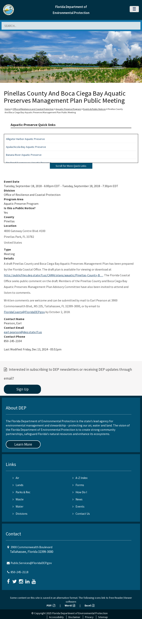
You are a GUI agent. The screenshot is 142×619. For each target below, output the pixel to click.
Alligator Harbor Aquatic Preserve (25, 139)
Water (18, 506)
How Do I (79, 492)
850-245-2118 (19, 572)
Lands (18, 485)
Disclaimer (74, 617)
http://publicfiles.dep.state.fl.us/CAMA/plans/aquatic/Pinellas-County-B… (53, 275)
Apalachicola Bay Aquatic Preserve (26, 147)
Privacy (89, 617)
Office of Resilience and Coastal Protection (33, 109)
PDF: (51, 605)
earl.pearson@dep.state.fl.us (23, 332)
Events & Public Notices (94, 109)
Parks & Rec (21, 492)
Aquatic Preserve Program (68, 109)
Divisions (20, 513)
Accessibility (56, 617)
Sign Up (22, 389)
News (77, 499)
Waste (18, 499)
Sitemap (103, 617)
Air (16, 478)
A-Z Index (80, 478)
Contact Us (81, 513)
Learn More (23, 444)
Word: (70, 605)
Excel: (89, 605)
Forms (78, 485)
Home (8, 109)
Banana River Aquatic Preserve (24, 155)
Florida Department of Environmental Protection (80, 613)
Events (78, 506)
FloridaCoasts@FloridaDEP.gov (24, 312)
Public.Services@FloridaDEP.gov (31, 563)
